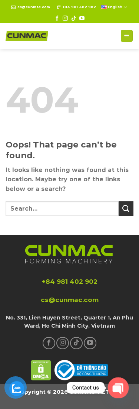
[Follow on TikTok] (73, 19)
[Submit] (126, 208)
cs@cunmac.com (33, 7)
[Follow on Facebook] (57, 19)
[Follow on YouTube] (82, 19)
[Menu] (127, 36)
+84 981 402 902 (79, 7)
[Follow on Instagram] (65, 19)
